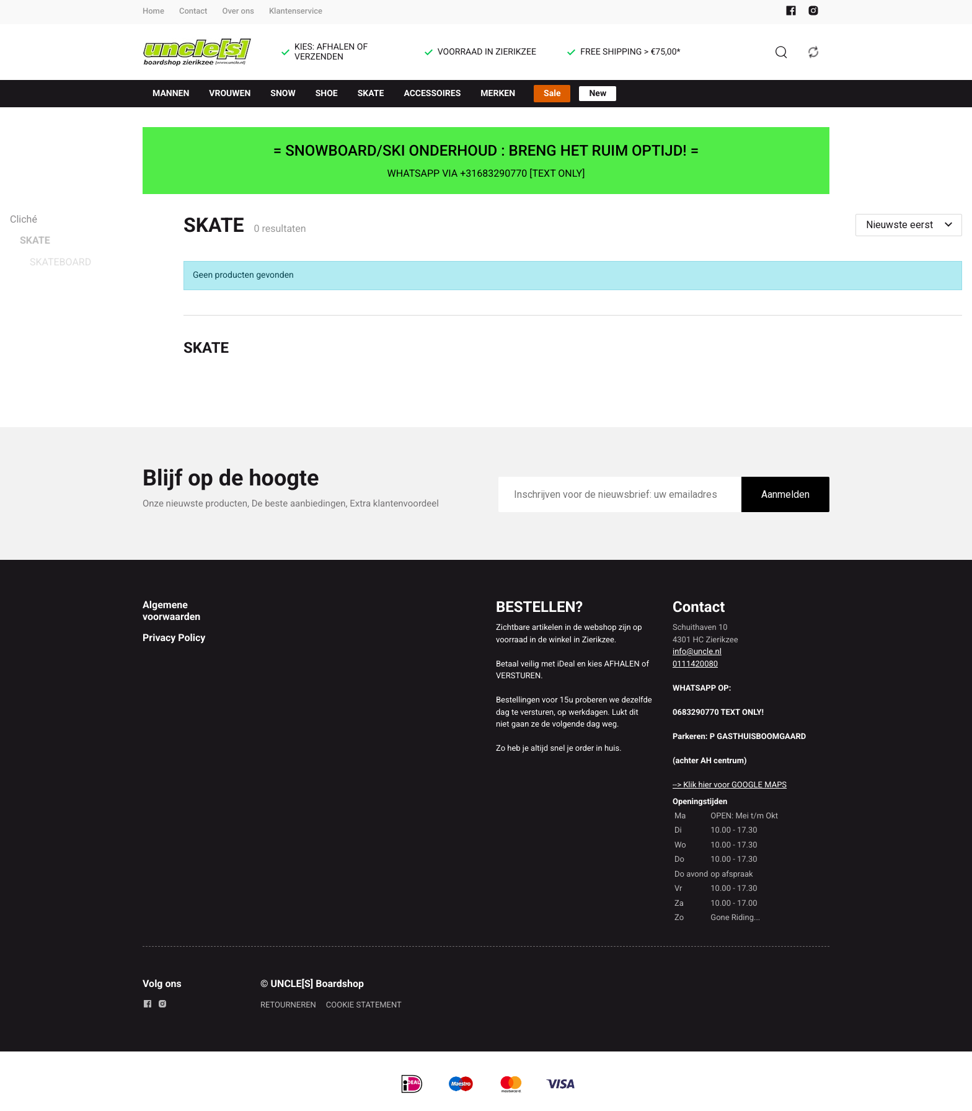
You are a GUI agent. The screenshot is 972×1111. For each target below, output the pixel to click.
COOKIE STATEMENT (364, 1005)
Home (153, 11)
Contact (193, 11)
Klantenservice (295, 11)
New (597, 94)
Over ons (238, 11)
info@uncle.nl (697, 652)
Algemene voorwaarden (171, 610)
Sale (552, 94)
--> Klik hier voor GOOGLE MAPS (730, 785)
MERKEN (497, 94)
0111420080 (695, 664)
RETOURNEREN (288, 1005)
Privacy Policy (174, 638)
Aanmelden (785, 494)
